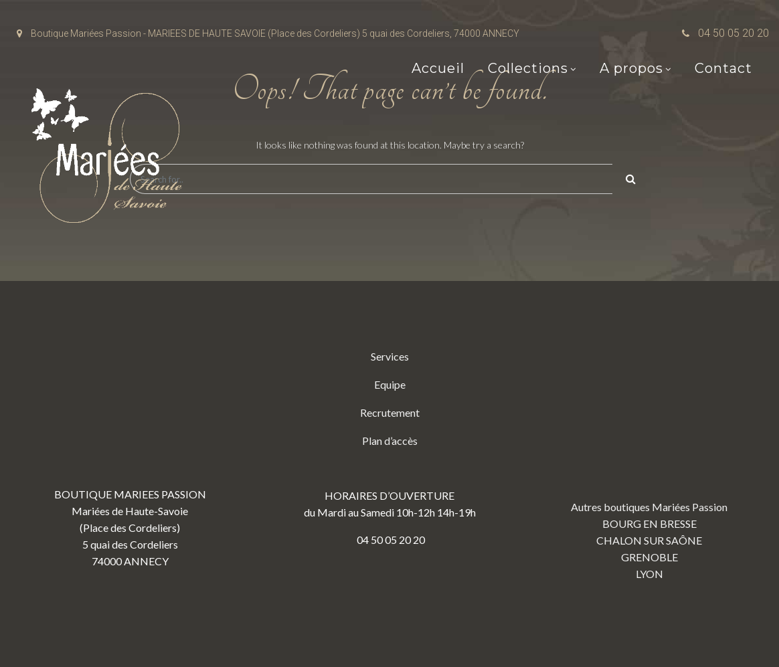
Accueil (438, 68)
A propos (631, 68)
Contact (723, 68)
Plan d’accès (390, 440)
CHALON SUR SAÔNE (649, 540)
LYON (649, 573)
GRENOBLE (649, 557)
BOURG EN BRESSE (649, 523)
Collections (528, 68)
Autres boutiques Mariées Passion (649, 506)
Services (390, 356)
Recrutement (390, 412)
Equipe (390, 384)
